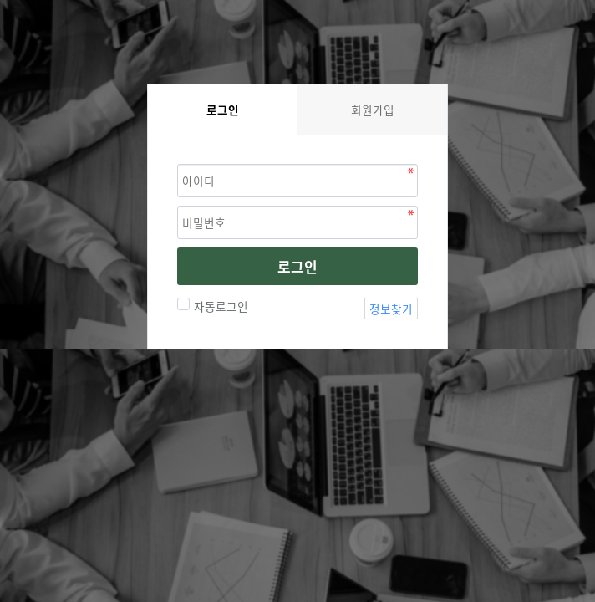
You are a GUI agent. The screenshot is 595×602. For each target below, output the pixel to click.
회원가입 (372, 109)
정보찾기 (391, 308)
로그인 (297, 266)
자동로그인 (219, 306)
